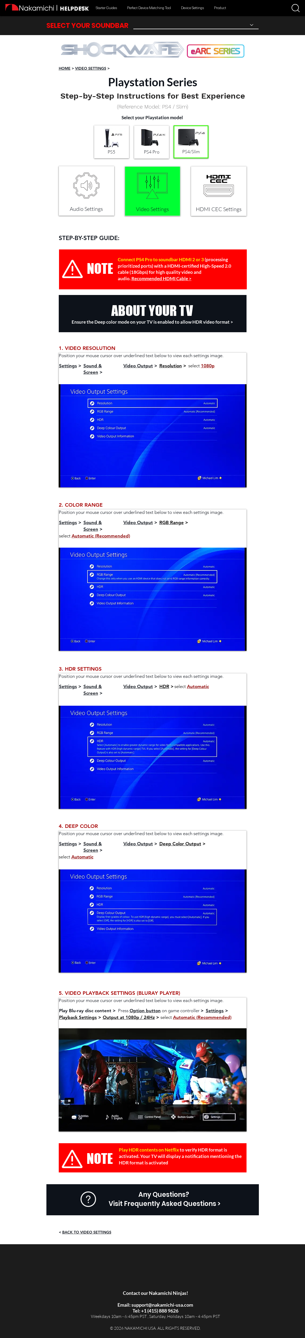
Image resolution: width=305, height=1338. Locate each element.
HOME (65, 68)
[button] (296, 8)
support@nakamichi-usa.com (162, 1305)
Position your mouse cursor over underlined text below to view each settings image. (141, 355)
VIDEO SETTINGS (90, 68)
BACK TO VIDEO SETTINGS (86, 1232)
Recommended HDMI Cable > (161, 278)
